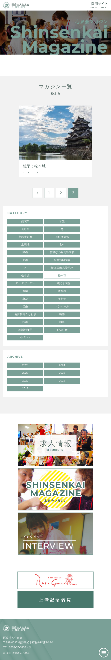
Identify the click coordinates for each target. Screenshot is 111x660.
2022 (62, 372)
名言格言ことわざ (25, 314)
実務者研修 (25, 236)
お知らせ (62, 329)
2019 (62, 380)
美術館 (62, 298)
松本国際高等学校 (62, 267)
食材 (62, 244)
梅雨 (62, 314)
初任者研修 (62, 236)
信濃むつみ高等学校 (62, 252)
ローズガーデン (25, 283)
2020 (25, 380)
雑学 (25, 291)
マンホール (62, 306)
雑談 (62, 322)
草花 (25, 298)
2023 (25, 372)
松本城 (25, 275)
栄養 (25, 252)
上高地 (25, 244)
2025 (25, 365)
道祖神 (62, 291)
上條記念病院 (62, 283)
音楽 (62, 221)
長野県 (25, 229)
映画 (25, 322)
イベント (25, 337)
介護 (25, 260)
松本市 (62, 275)
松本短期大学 (62, 260)
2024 (62, 365)
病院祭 (25, 221)
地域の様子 (25, 329)
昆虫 (25, 306)
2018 (25, 388)
